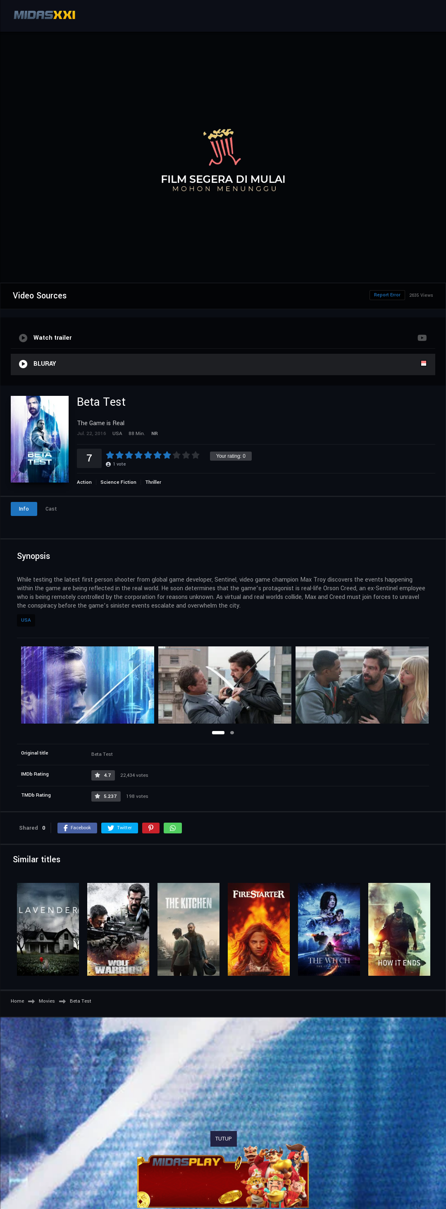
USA (26, 620)
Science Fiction (118, 482)
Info (24, 509)
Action (84, 482)
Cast (51, 509)
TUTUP (223, 1139)
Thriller (153, 482)
